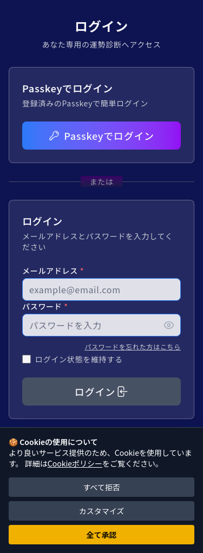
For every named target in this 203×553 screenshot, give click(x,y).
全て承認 (102, 534)
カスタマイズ (102, 510)
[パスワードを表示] (168, 325)
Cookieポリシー (75, 463)
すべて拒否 (101, 487)
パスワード (45, 306)
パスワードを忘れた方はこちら (132, 346)
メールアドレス (53, 270)
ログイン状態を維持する (79, 359)
